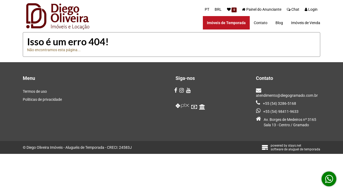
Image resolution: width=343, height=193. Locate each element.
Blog (279, 23)
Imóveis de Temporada (226, 23)
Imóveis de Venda (305, 23)
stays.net (294, 145)
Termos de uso (35, 91)
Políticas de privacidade (42, 99)
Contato (260, 23)
